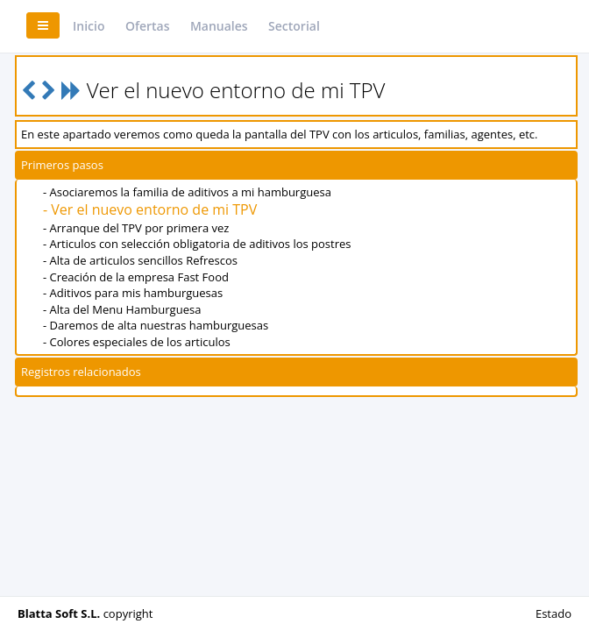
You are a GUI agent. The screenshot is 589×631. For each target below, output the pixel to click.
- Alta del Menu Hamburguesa (122, 309)
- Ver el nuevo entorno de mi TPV (150, 209)
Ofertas (147, 26)
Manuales (219, 26)
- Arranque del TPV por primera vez (136, 228)
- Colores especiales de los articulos (137, 342)
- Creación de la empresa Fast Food (136, 277)
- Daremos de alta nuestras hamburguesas (155, 325)
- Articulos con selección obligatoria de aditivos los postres (197, 244)
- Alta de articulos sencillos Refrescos (140, 260)
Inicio (88, 26)
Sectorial (294, 26)
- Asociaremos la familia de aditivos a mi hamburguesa (187, 192)
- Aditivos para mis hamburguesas (133, 293)
